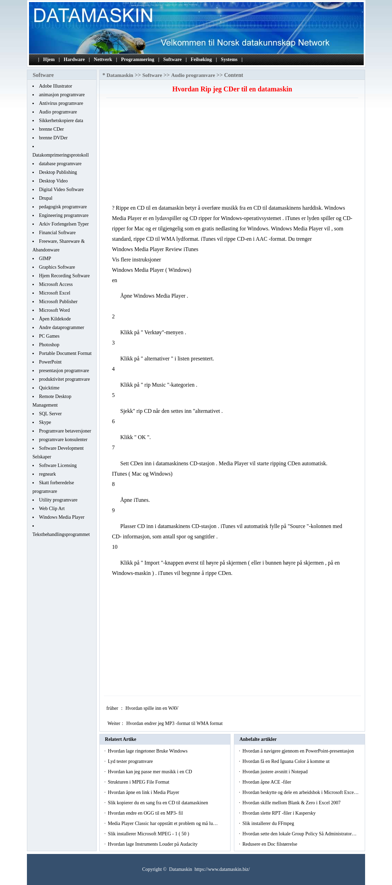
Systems (229, 59)
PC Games (49, 336)
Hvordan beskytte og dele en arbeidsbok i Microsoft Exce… (300, 792)
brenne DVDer (53, 137)
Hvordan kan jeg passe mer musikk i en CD (150, 771)
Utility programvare (58, 500)
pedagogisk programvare (63, 206)
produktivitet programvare (64, 379)
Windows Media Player (62, 517)
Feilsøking (201, 59)
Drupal (45, 198)
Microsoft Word (54, 310)
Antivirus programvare (61, 103)
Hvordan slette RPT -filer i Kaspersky (279, 813)
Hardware (74, 59)
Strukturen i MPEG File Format (139, 782)
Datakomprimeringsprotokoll (60, 155)
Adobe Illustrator (55, 86)
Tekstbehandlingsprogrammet (61, 534)
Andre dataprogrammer (61, 327)
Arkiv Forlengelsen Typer (64, 224)
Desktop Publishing (58, 172)
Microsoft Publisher (58, 301)
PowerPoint (50, 362)
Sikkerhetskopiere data (61, 120)
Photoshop (49, 344)
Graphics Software (57, 267)
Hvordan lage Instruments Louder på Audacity (153, 844)
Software (172, 59)
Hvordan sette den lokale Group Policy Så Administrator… (299, 833)
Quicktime (49, 387)
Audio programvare (58, 112)
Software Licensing (58, 465)
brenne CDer (51, 129)
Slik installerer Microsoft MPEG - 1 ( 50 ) (149, 833)
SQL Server (50, 413)
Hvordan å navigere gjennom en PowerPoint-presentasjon (298, 751)
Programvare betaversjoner (65, 431)
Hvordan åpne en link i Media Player (144, 792)
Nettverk (103, 59)
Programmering (137, 59)
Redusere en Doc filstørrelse (270, 844)
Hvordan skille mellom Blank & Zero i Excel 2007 (292, 802)
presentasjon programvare (64, 370)
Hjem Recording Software (64, 275)
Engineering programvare (63, 215)
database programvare (60, 163)
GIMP (45, 258)
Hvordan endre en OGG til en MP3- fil (146, 813)
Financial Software (57, 232)
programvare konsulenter (63, 439)
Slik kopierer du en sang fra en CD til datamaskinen (158, 802)
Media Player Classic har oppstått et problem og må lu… (162, 823)
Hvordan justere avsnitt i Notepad (275, 771)
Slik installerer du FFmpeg (268, 823)
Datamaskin (120, 75)
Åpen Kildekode (55, 318)
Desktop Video (53, 180)
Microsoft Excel (54, 293)
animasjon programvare (62, 94)
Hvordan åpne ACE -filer (267, 782)
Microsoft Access (56, 284)
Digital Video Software (61, 189)
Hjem (49, 59)
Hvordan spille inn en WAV (152, 708)
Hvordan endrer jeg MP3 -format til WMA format (175, 723)
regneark (47, 474)
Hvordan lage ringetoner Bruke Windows (148, 751)
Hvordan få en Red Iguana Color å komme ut (286, 761)
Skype (45, 422)
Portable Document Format (65, 353)
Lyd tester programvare (131, 761)
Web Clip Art (52, 508)
